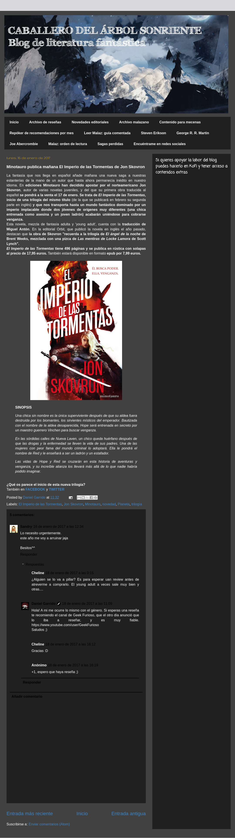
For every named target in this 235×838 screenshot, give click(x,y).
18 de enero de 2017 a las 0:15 (69, 573)
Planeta (123, 504)
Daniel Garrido (43, 603)
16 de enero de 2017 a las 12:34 (58, 526)
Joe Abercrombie (24, 144)
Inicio (14, 122)
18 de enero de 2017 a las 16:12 (70, 644)
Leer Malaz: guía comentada (107, 133)
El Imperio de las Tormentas (40, 504)
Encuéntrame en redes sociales (160, 144)
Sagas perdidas (110, 144)
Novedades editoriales (90, 122)
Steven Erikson (153, 133)
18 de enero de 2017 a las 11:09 (87, 603)
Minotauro (93, 504)
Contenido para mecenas (180, 122)
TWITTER (56, 489)
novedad (109, 504)
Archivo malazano (134, 122)
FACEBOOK (35, 489)
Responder (28, 554)
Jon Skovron (73, 504)
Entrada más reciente (30, 813)
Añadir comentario (27, 696)
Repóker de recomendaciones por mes (42, 133)
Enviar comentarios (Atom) (49, 824)
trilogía (136, 504)
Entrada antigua (128, 813)
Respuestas (35, 564)
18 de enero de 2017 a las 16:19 (73, 665)
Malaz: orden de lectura (67, 144)
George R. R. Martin (192, 133)
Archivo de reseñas (45, 122)
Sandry (26, 526)
